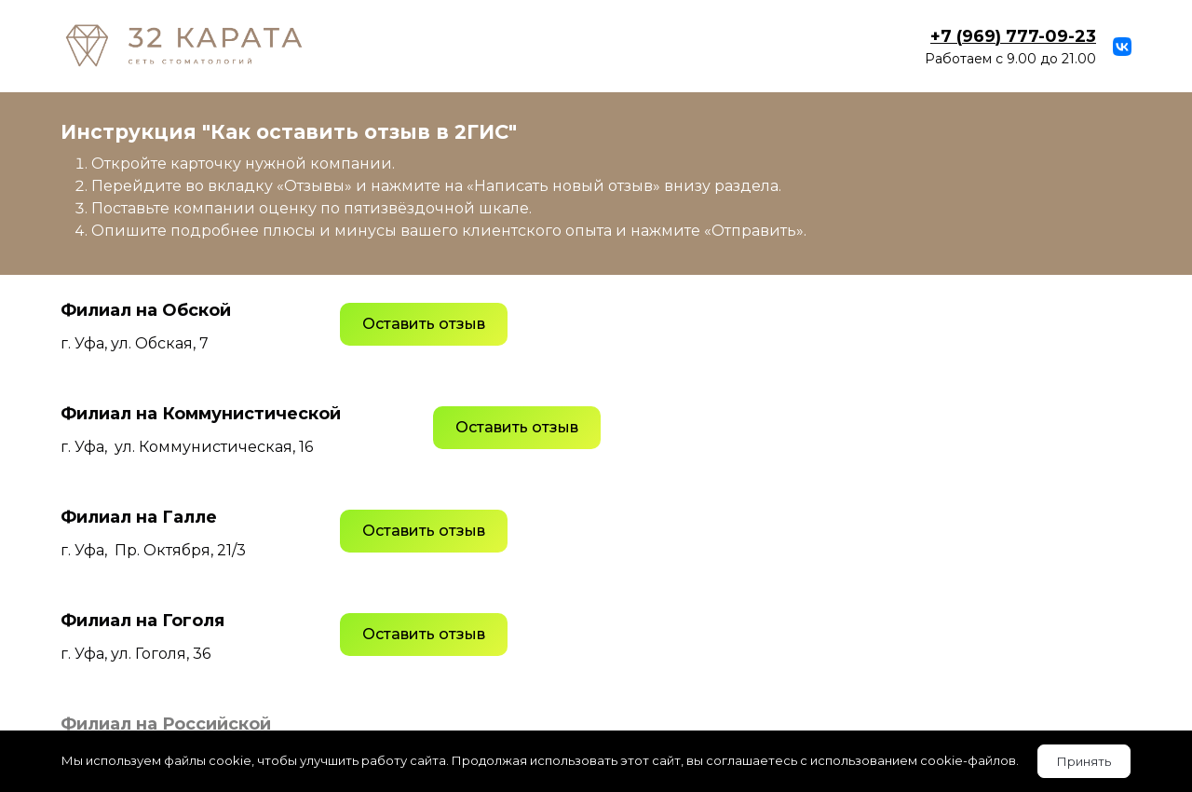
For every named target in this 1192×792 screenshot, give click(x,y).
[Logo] (184, 46)
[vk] (1122, 46)
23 (1013, 36)
